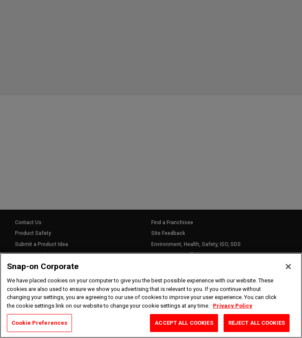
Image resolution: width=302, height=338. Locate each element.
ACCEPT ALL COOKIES (184, 323)
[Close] (288, 266)
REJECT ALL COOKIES (256, 323)
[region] (151, 295)
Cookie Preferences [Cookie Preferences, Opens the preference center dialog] (39, 323)
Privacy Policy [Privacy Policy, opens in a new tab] (232, 305)
